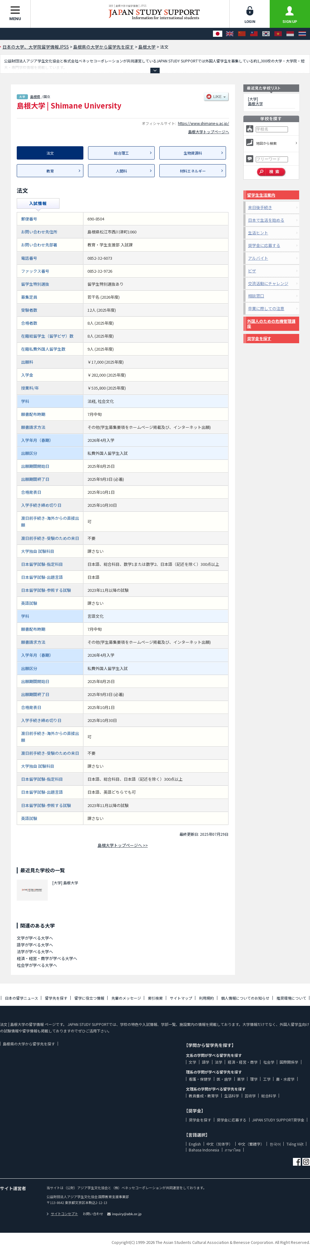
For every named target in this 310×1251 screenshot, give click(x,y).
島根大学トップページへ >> (123, 845)
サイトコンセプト (62, 1213)
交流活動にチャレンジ (268, 283)
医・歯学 (224, 1079)
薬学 (241, 1079)
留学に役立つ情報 (89, 998)
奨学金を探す (259, 338)
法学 (218, 1062)
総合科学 (268, 1095)
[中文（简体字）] (241, 34)
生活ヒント (258, 233)
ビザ (252, 271)
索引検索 (155, 998)
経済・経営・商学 (243, 1062)
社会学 (268, 1062)
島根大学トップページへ (208, 131)
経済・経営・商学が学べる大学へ (47, 958)
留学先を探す (56, 998)
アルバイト (258, 258)
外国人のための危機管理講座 (271, 323)
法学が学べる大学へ (35, 951)
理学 (254, 1079)
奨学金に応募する (264, 245)
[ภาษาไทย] (302, 34)
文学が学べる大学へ (35, 938)
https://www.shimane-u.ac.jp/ (203, 123)
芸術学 (250, 1095)
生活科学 (231, 1095)
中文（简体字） (219, 1143)
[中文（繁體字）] (254, 34)
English (195, 1143)
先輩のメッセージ (126, 998)
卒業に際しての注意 (266, 308)
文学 (192, 1062)
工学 (267, 1079)
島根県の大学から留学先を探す (29, 1043)
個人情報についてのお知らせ (245, 998)
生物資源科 (193, 153)
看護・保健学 (200, 1079)
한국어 (275, 1143)
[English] (229, 34)
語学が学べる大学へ (35, 945)
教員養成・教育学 (204, 1095)
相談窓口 (256, 296)
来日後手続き (260, 207)
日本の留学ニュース (21, 998)
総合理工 (121, 153)
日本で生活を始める (266, 220)
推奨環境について (291, 998)
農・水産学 (285, 1079)
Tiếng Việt (294, 1143)
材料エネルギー (193, 170)
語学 (205, 1062)
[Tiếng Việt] (278, 34)
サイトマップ (181, 998)
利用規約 (206, 998)
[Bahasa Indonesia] (290, 34)
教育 (50, 170)
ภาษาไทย (233, 1149)
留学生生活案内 (261, 195)
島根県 (35, 96)
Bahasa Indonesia (204, 1149)
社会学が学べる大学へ (37, 965)
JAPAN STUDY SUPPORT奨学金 (278, 1119)
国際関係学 (289, 1062)
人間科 (121, 170)
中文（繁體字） (251, 1143)
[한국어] (266, 34)
